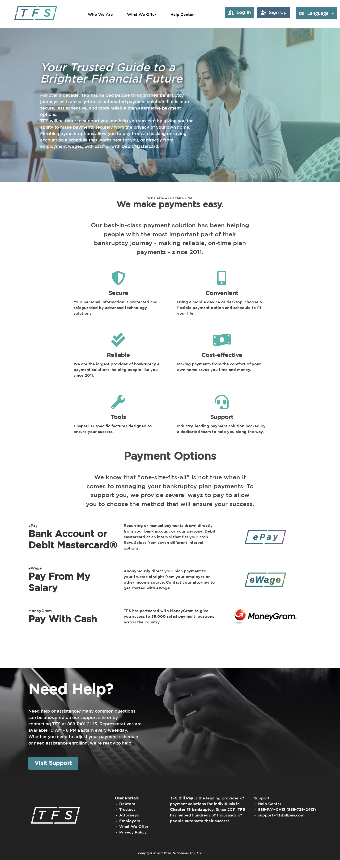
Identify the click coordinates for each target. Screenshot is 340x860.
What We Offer (141, 15)
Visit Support (53, 763)
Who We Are (100, 15)
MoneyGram (40, 611)
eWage (35, 568)
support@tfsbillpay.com (281, 815)
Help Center (182, 15)
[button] (239, 12)
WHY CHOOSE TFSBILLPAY (170, 198)
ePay (33, 526)
